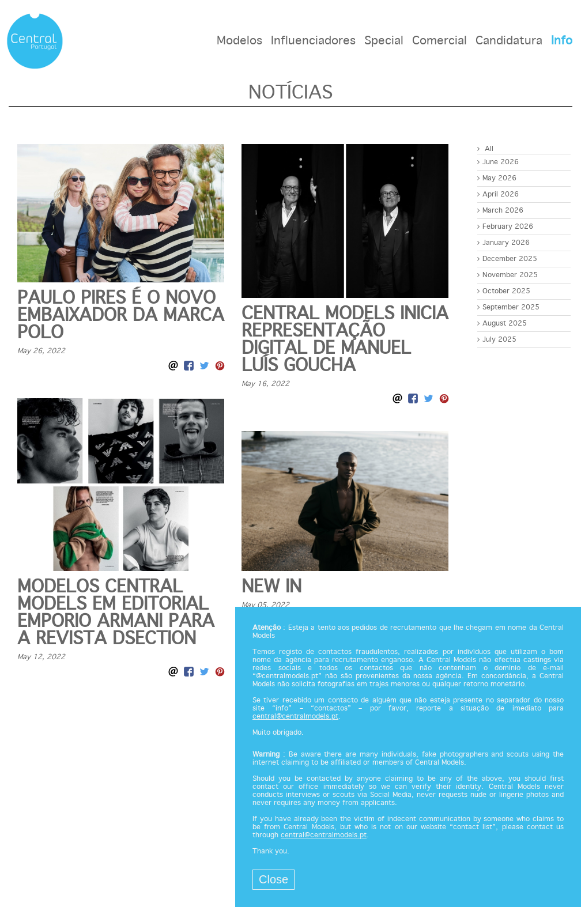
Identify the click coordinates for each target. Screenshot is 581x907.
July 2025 (496, 339)
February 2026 (505, 226)
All (485, 149)
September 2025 (508, 307)
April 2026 (498, 194)
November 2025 (507, 275)
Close (273, 879)
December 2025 (507, 259)
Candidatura (509, 41)
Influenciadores (313, 41)
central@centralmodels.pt (295, 716)
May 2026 (496, 178)
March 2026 (500, 210)
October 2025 (503, 291)
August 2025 (502, 323)
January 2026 (503, 243)
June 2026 (498, 162)
